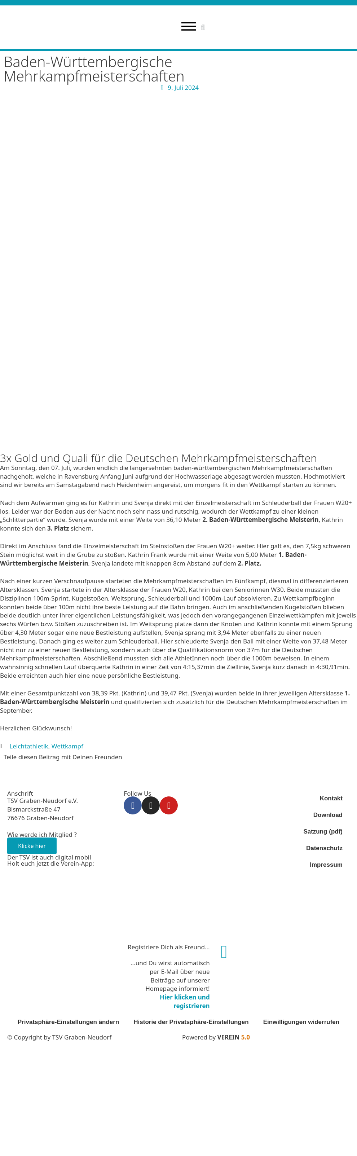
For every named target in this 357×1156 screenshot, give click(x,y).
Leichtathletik (28, 746)
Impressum (326, 865)
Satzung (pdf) (323, 831)
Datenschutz (324, 848)
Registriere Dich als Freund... (169, 947)
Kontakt (331, 798)
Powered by (216, 1037)
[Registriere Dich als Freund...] (224, 952)
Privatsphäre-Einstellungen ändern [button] (68, 1022)
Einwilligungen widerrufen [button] (301, 1022)
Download (328, 815)
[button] (203, 27)
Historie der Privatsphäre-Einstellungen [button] (190, 1022)
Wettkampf (67, 746)
